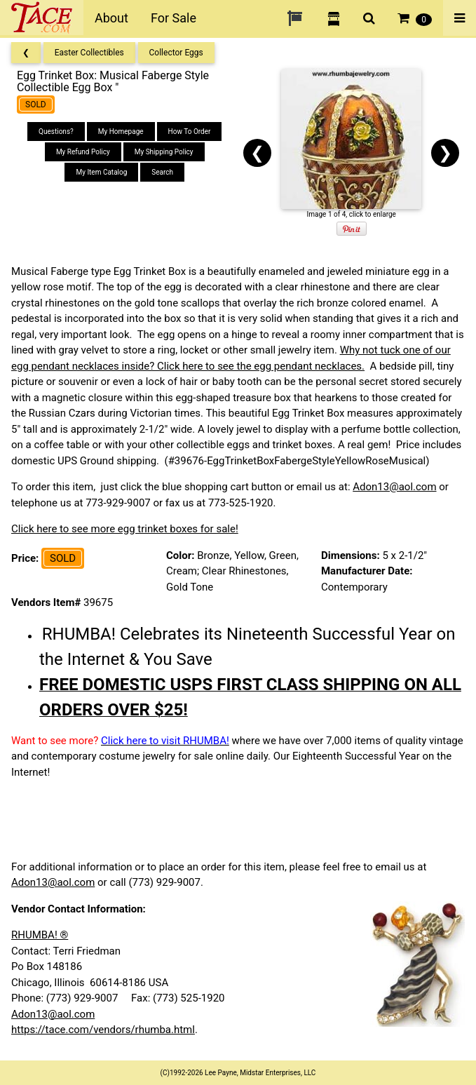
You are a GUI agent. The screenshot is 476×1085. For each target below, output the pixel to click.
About (111, 18)
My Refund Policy (83, 152)
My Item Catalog (101, 172)
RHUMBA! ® (39, 935)
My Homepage (121, 131)
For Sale (173, 18)
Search (162, 172)
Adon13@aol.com (394, 486)
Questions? (56, 131)
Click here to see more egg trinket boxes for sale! (124, 529)
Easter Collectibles (89, 53)
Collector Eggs (176, 53)
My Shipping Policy (164, 152)
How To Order (189, 131)
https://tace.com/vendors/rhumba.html (103, 1029)
